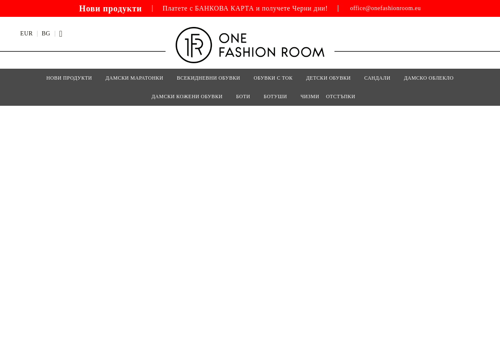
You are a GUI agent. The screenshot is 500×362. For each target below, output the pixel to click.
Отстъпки (340, 96)
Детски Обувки (328, 78)
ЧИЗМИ (309, 96)
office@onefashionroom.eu (385, 8)
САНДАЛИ (377, 78)
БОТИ (243, 96)
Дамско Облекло (429, 78)
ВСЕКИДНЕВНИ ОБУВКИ (209, 78)
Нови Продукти (69, 78)
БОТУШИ (275, 96)
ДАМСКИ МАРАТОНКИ (134, 78)
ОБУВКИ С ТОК (273, 78)
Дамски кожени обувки (187, 96)
